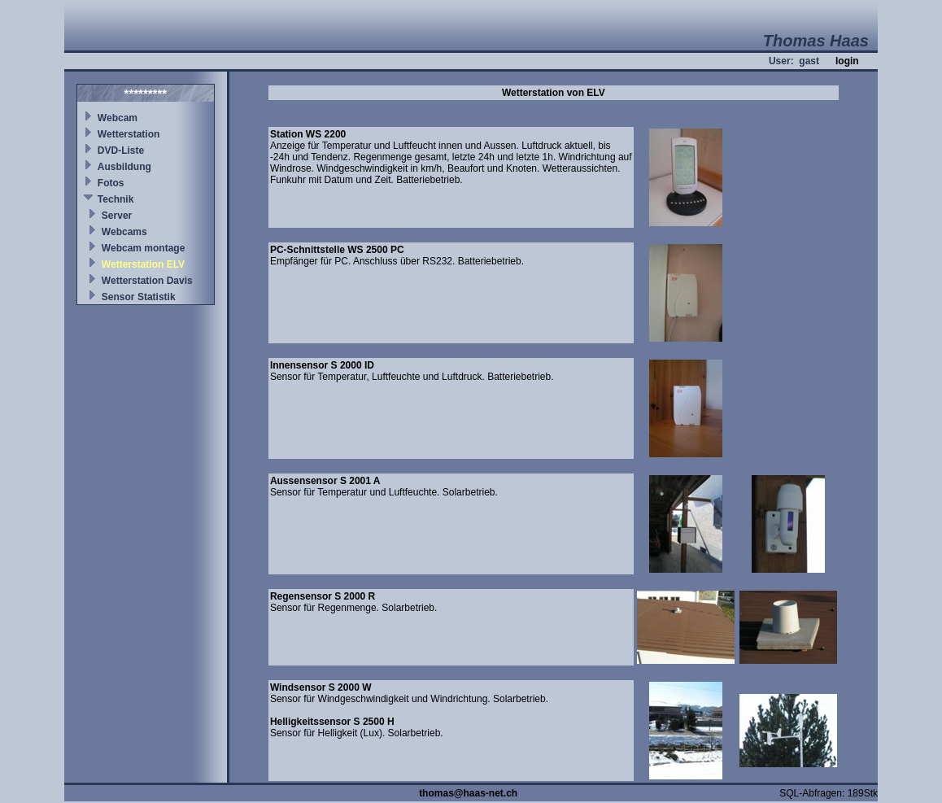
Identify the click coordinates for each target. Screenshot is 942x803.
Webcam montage (143, 248)
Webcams (124, 232)
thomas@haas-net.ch (468, 793)
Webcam (117, 118)
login (847, 61)
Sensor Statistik (139, 297)
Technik (115, 199)
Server (117, 215)
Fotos (111, 183)
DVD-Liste (121, 150)
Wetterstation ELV (143, 264)
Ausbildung (124, 166)
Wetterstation (128, 134)
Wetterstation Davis (147, 280)
